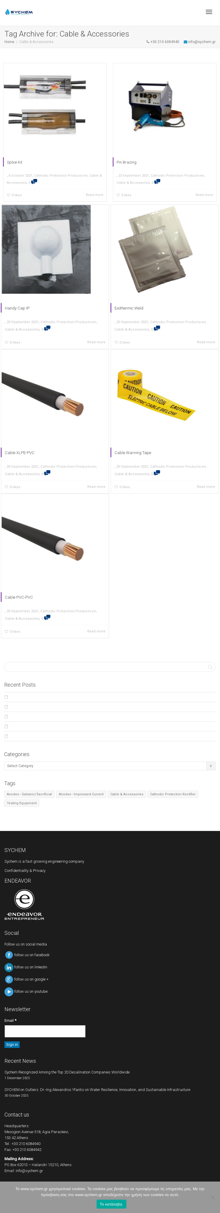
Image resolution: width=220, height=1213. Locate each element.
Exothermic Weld (135, 302)
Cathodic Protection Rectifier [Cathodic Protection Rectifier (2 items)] (173, 794)
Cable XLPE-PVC (26, 447)
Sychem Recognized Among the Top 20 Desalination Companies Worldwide (74, 697)
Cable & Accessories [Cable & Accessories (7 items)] (126, 794)
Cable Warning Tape (139, 447)
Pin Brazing (125, 163)
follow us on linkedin (25, 967)
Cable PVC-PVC (25, 591)
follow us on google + (26, 979)
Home (9, 42)
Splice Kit (13, 163)
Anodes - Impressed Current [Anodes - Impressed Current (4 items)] (81, 794)
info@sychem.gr (29, 1170)
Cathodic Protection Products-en (61, 177)
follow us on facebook (26, 955)
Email (10, 1020)
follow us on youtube (26, 991)
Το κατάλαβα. (111, 1204)
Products (19, 726)
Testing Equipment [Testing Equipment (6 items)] (22, 803)
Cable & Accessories (132, 184)
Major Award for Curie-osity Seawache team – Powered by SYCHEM (67, 717)
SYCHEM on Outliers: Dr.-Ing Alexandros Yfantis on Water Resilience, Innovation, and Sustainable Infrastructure (103, 707)
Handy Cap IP (24, 302)
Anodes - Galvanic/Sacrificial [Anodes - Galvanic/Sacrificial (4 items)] (29, 794)
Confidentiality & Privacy (24, 870)
